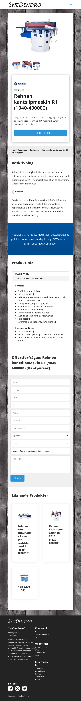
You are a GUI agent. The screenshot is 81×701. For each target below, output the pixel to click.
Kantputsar (35, 151)
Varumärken (40, 672)
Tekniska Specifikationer (29, 279)
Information (39, 677)
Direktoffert (40, 133)
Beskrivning (22, 274)
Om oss (38, 675)
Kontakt (38, 680)
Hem (14, 151)
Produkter (23, 151)
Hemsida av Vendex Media (18, 697)
